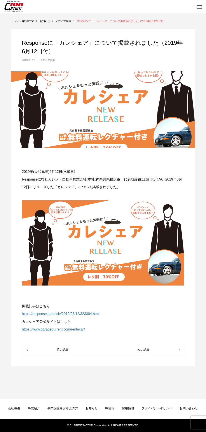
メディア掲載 (47, 60)
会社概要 (14, 408)
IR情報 (109, 408)
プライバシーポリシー (156, 408)
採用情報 (128, 408)
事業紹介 (34, 408)
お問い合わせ (189, 408)
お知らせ (92, 408)
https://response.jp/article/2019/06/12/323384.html (61, 314)
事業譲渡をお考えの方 (62, 408)
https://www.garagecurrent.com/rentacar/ (53, 329)
